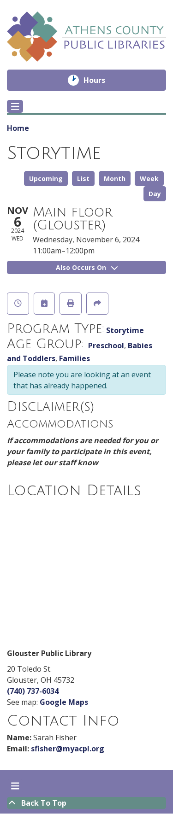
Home (18, 128)
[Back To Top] (86, 803)
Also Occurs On (87, 267)
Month (114, 178)
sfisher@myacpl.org (67, 749)
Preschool (106, 345)
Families (74, 358)
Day (155, 193)
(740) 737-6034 (33, 691)
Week (149, 178)
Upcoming (46, 178)
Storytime (125, 330)
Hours (101, 80)
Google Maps (64, 702)
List (83, 178)
